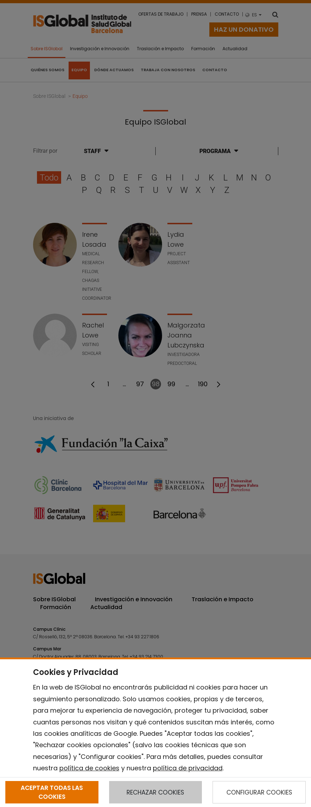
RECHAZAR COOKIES (155, 792)
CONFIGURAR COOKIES (259, 792)
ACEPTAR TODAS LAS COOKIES (52, 792)
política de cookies (89, 768)
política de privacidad (187, 768)
